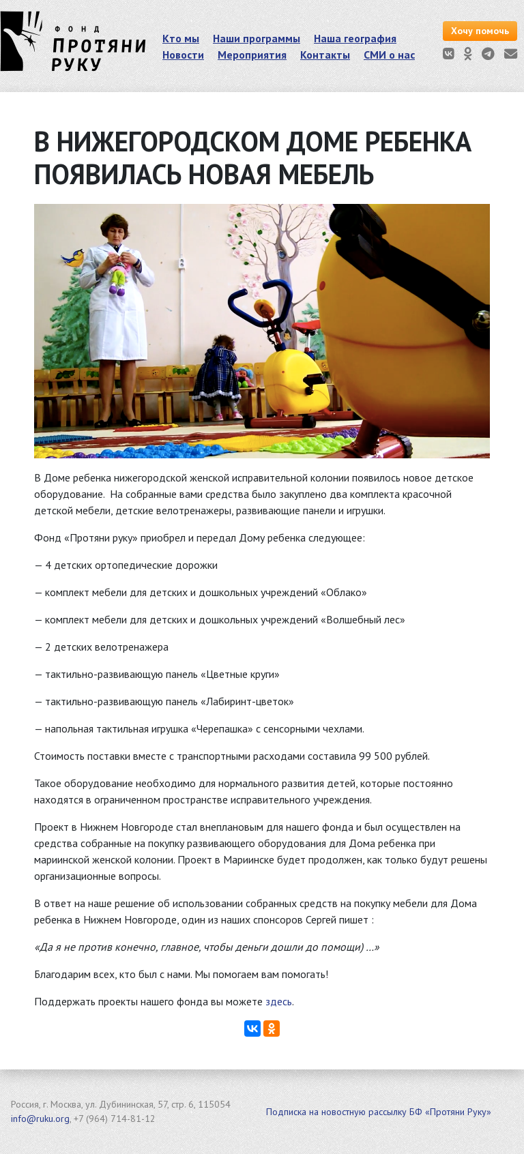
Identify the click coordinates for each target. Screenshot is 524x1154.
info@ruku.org (40, 1118)
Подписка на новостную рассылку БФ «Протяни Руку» (378, 1112)
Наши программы (256, 38)
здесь (278, 1001)
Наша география (355, 38)
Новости (183, 54)
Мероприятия (252, 54)
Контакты (325, 54)
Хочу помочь (480, 31)
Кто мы (180, 38)
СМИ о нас (389, 54)
